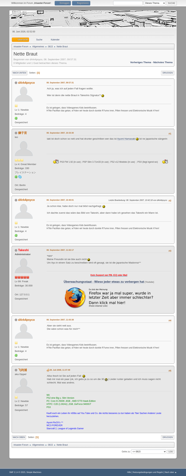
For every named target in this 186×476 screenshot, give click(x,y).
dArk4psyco (26, 82)
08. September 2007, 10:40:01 (60, 200)
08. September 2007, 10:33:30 (60, 133)
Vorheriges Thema (140, 62)
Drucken (168, 73)
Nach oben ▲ (171, 472)
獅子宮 (22, 132)
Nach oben (19, 437)
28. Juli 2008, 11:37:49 (60, 370)
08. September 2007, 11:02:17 (60, 250)
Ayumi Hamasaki (126, 138)
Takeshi (23, 250)
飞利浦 (22, 370)
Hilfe (129, 472)
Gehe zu (126, 451)
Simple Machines (34, 472)
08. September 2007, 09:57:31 (60, 83)
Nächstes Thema (163, 62)
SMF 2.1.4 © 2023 (17, 472)
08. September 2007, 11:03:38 (60, 320)
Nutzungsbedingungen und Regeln (148, 472)
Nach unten (19, 73)
